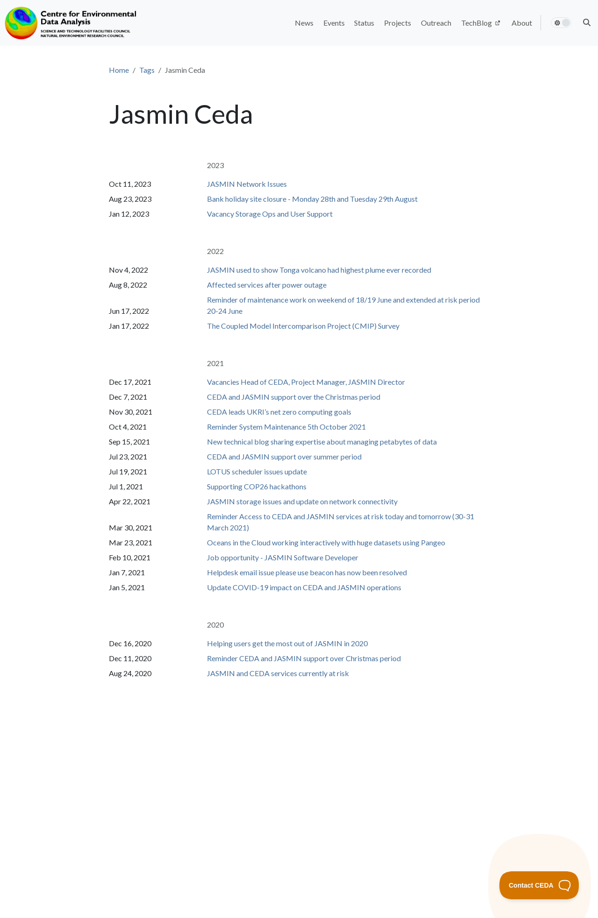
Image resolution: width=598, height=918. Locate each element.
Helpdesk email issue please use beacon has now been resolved (307, 572)
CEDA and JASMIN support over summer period (284, 456)
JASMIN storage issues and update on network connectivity (302, 501)
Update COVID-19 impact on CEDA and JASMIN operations (304, 587)
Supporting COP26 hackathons (256, 486)
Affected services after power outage (267, 284)
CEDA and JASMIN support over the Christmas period (293, 396)
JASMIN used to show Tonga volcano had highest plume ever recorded (319, 269)
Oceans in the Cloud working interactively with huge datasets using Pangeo (326, 542)
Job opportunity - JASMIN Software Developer (282, 557)
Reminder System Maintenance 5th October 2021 (286, 426)
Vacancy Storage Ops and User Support (270, 213)
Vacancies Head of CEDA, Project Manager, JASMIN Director (306, 381)
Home (119, 69)
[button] (586, 22)
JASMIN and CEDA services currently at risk (278, 673)
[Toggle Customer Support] (539, 885)
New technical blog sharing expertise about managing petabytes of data (322, 441)
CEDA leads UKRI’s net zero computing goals (279, 411)
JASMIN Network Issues (247, 183)
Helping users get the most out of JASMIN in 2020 (287, 643)
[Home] (72, 23)
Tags (147, 69)
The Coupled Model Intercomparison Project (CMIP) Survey (303, 325)
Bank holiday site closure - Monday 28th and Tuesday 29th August (312, 198)
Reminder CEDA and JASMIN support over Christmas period (304, 658)
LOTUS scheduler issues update (257, 471)
